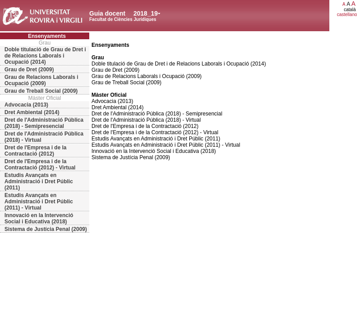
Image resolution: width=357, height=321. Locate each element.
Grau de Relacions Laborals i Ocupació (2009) (41, 80)
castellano (347, 14)
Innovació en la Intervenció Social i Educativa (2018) (38, 218)
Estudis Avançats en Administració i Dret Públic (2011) (38, 181)
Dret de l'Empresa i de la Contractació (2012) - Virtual (39, 164)
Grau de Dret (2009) (29, 69)
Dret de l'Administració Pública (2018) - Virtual (43, 137)
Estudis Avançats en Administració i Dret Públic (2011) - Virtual (38, 201)
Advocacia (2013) (26, 105)
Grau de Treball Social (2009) (41, 91)
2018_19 (145, 13)
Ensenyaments (47, 36)
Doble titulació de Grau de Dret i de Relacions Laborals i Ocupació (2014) (45, 55)
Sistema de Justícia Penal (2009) (45, 229)
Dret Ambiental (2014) (31, 112)
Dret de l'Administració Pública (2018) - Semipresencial (43, 123)
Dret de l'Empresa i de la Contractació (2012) (35, 150)
